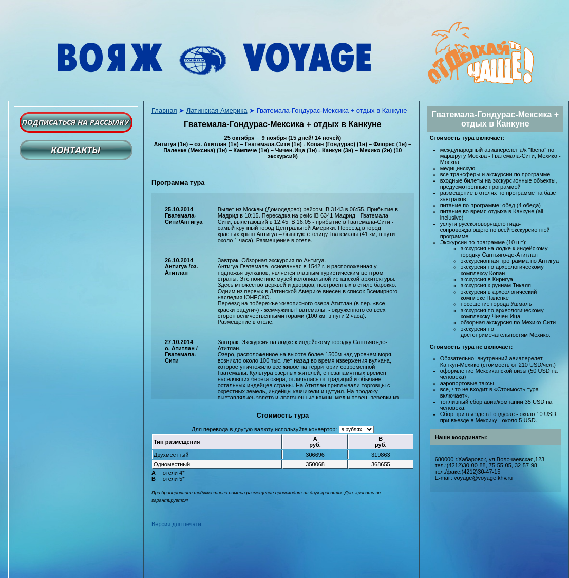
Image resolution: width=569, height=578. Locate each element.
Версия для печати (176, 524)
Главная (164, 110)
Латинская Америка (217, 110)
